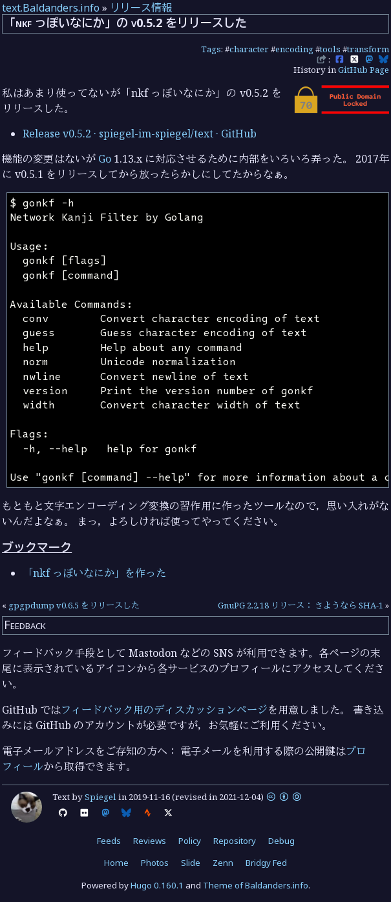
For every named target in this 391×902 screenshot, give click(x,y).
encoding (294, 49)
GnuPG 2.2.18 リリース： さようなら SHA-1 (300, 605)
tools (330, 49)
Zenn (223, 862)
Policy (189, 841)
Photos (155, 862)
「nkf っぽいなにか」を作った (94, 573)
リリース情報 (141, 8)
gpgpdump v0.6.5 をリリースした (74, 605)
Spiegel (100, 797)
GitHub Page (363, 69)
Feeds (109, 841)
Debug (281, 841)
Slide (190, 862)
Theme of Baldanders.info (255, 885)
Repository (234, 841)
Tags (211, 49)
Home (116, 862)
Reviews (149, 841)
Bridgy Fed (266, 862)
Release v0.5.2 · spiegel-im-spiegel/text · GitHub (140, 133)
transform (368, 49)
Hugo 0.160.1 (157, 885)
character (249, 49)
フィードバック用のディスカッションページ (164, 710)
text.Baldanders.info (51, 8)
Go (104, 159)
